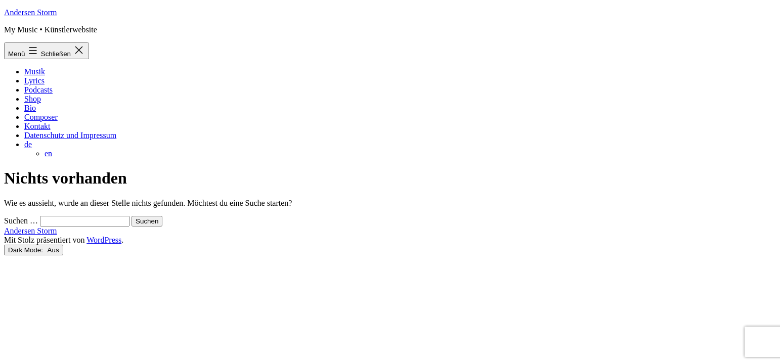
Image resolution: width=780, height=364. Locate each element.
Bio (30, 108)
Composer (41, 117)
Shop (32, 99)
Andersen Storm (30, 12)
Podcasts (38, 89)
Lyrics (34, 80)
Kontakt (37, 126)
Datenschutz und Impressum (70, 135)
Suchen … (21, 220)
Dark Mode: (33, 250)
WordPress (103, 240)
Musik (34, 71)
